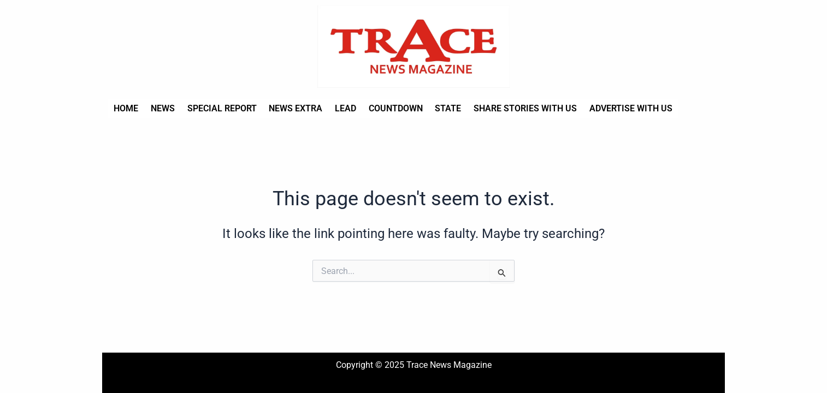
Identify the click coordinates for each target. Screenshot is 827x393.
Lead (339, 108)
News (161, 108)
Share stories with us (514, 108)
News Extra (290, 108)
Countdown (388, 108)
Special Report (218, 108)
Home (125, 108)
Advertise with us (618, 108)
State (439, 108)
